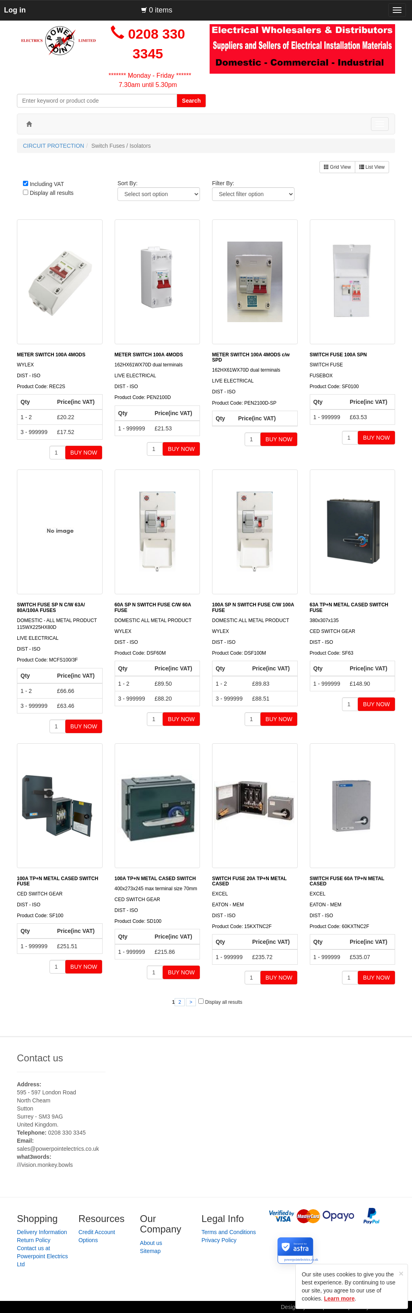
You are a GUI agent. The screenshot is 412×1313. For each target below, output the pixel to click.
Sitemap (150, 1251)
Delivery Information (42, 1232)
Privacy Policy (219, 1240)
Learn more (339, 1298)
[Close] (401, 1273)
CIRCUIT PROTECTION (53, 146)
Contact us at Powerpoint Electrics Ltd (42, 1256)
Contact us (40, 1057)
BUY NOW (83, 452)
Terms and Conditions (229, 1232)
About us (151, 1243)
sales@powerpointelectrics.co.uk (58, 1149)
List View (372, 167)
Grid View (337, 167)
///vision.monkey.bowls (45, 1165)
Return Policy (33, 1240)
